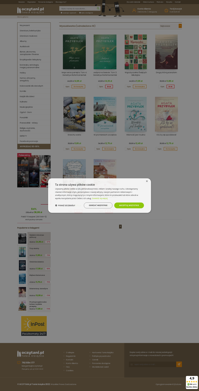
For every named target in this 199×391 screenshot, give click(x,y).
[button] (65, 205)
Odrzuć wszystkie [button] (98, 205)
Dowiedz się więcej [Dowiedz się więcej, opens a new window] (100, 198)
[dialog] (99, 195)
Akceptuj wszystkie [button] (129, 205)
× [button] (147, 181)
